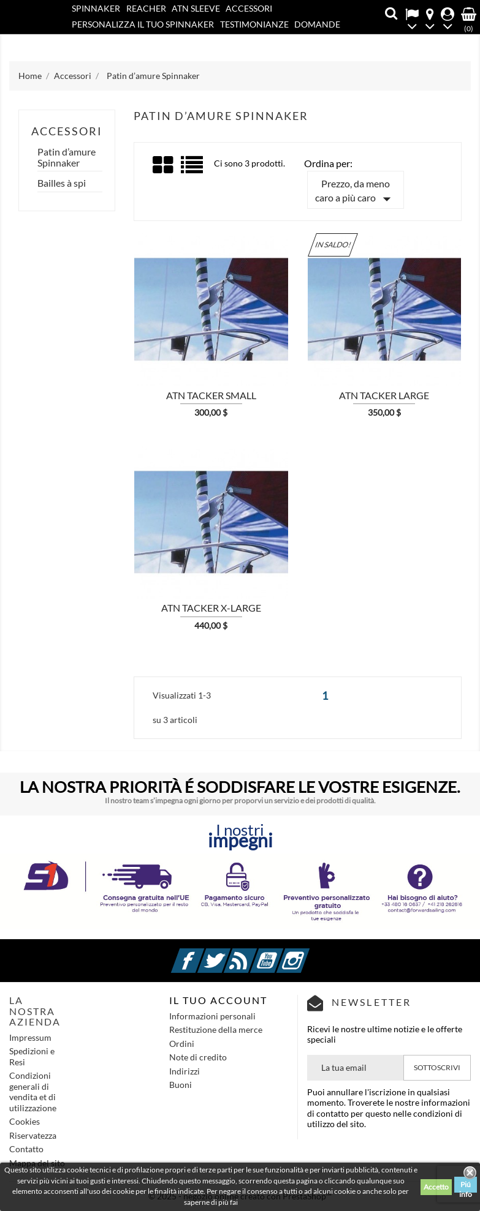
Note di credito (198, 1057)
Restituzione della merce (215, 1029)
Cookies (24, 1121)
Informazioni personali (212, 1016)
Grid (164, 165)
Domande (317, 24)
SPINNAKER (96, 8)
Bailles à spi (61, 183)
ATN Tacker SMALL (211, 395)
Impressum (30, 1037)
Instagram (308, 953)
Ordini (181, 1043)
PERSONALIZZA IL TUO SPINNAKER (143, 24)
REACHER (146, 8)
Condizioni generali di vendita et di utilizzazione (32, 1091)
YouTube (281, 953)
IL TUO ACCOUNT (218, 1000)
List (193, 169)
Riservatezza (32, 1135)
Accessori (249, 8)
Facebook (202, 953)
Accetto (436, 1186)
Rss (255, 953)
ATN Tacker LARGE (384, 395)
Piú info (465, 1186)
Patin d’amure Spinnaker (66, 157)
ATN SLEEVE (196, 8)
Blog (83, 41)
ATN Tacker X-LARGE (211, 607)
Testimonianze (254, 24)
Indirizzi (184, 1071)
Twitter (228, 953)
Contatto (122, 41)
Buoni (180, 1084)
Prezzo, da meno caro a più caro (355, 193)
